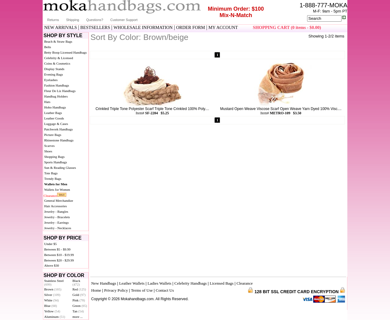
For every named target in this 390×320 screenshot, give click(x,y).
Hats (47, 102)
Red (79, 289)
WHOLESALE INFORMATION (143, 27)
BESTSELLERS (95, 27)
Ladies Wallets (159, 283)
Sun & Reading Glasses (60, 167)
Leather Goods (54, 118)
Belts (47, 47)
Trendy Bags (52, 178)
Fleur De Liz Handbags (60, 91)
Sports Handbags (55, 162)
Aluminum (54, 316)
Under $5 (50, 244)
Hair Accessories (55, 206)
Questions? (94, 20)
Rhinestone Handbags (58, 140)
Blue (50, 306)
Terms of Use (142, 290)
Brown (53, 289)
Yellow (52, 311)
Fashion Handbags (56, 85)
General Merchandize (58, 200)
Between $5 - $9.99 (57, 249)
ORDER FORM (190, 27)
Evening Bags (53, 74)
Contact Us (165, 290)
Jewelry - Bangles (56, 211)
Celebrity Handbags (190, 283)
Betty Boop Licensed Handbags (65, 52)
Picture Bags (52, 135)
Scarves (49, 146)
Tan (78, 311)
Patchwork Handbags (58, 129)
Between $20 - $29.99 (59, 260)
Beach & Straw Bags (58, 41)
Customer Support (123, 20)
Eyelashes (51, 80)
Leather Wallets (131, 283)
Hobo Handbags (55, 107)
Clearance (50, 195)
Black (76, 282)
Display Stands (54, 69)
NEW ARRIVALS (60, 27)
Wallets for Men (55, 184)
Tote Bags (51, 173)
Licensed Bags (221, 283)
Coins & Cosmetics (57, 63)
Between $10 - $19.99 (59, 255)
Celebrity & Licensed (58, 58)
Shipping (72, 20)
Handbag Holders (56, 96)
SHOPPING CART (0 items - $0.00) (287, 27)
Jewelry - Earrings (56, 222)
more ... (78, 316)
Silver (52, 295)
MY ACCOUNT (223, 27)
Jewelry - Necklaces (57, 228)
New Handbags (103, 283)
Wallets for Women (57, 189)
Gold (79, 295)
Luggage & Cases (56, 124)
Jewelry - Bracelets (57, 217)
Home (96, 290)
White (51, 300)
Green (80, 306)
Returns (53, 20)
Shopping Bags (54, 156)
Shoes (48, 151)
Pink (79, 300)
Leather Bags (53, 113)
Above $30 (51, 265)
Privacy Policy (116, 290)
